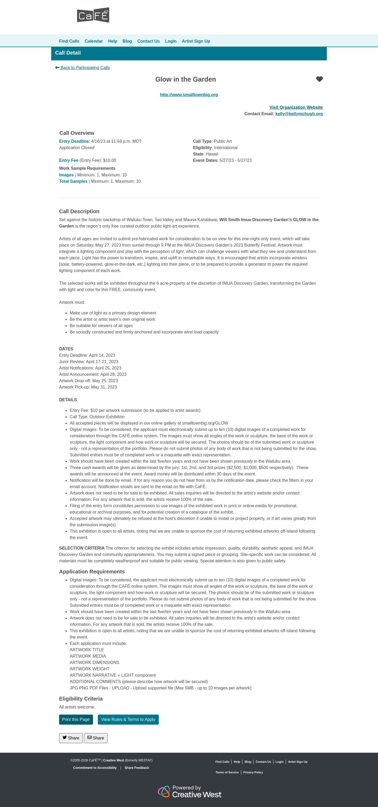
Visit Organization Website (296, 107)
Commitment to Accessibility (95, 768)
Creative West (113, 760)
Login (171, 41)
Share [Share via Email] (95, 737)
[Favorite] (319, 79)
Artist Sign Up (196, 41)
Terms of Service (227, 772)
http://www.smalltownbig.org (189, 94)
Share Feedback (137, 768)
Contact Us (148, 41)
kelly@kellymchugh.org (299, 114)
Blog (127, 41)
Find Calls (69, 41)
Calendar (94, 41)
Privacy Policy (253, 772)
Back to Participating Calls (82, 67)
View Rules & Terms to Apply (128, 719)
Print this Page (76, 719)
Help (112, 41)
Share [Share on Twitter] (71, 737)
